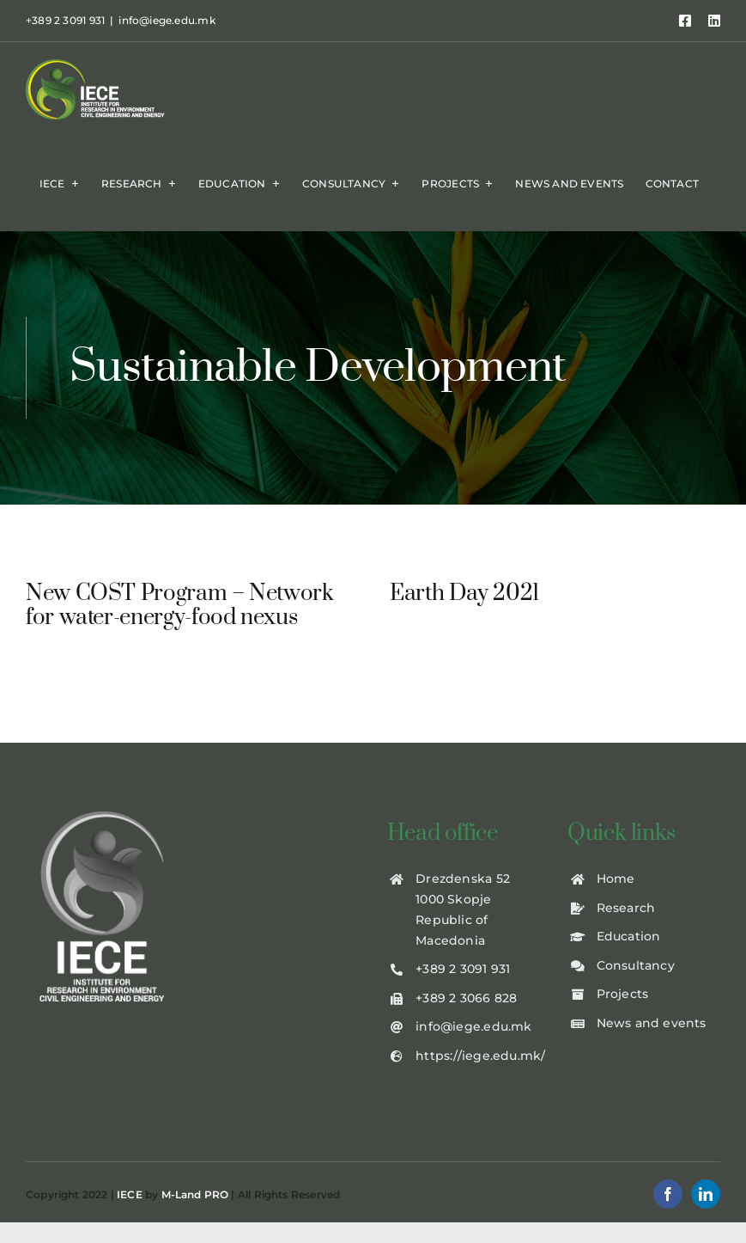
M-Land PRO (195, 1199)
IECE (130, 1199)
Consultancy (636, 970)
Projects (623, 999)
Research (626, 913)
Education (629, 942)
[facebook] (667, 1200)
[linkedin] (705, 1200)
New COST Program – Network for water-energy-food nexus (180, 606)
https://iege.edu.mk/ (480, 1060)
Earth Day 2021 (458, 593)
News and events (652, 1029)
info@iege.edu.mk (166, 20)
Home (616, 884)
